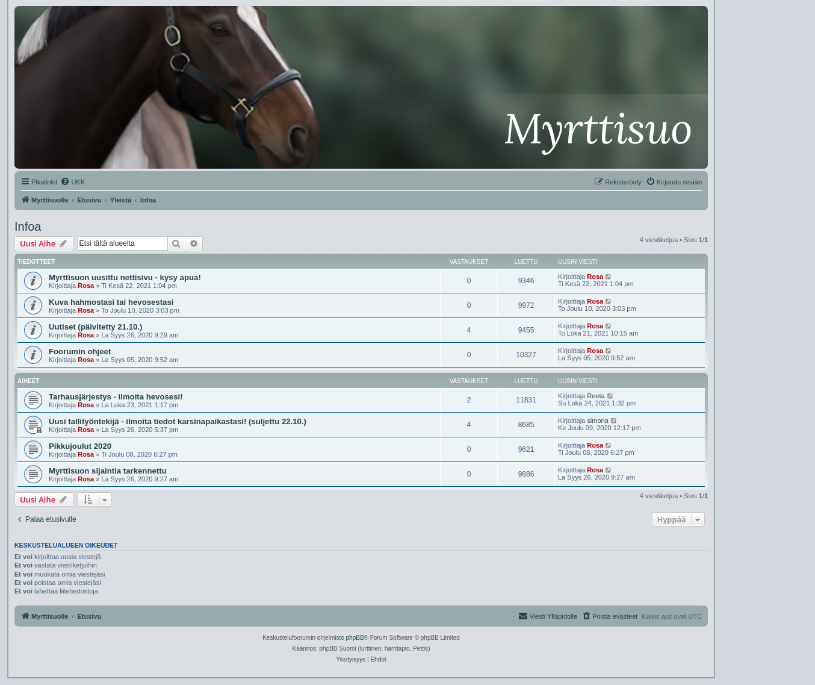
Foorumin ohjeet (80, 351)
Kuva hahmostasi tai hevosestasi (111, 302)
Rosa (86, 285)
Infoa (27, 226)
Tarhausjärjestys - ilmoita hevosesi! (116, 396)
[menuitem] (72, 182)
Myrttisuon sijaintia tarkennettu (108, 470)
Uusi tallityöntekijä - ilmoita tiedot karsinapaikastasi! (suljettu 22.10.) (177, 421)
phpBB (355, 637)
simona (597, 420)
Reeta (595, 395)
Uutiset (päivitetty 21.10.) (95, 326)
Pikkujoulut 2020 (80, 446)
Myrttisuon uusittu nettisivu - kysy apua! (125, 277)
